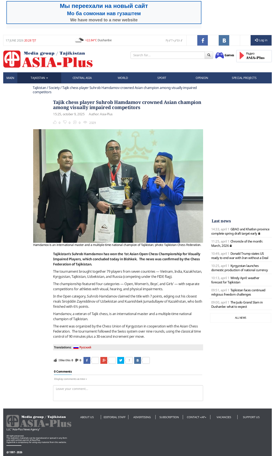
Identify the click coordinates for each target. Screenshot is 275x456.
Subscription (169, 417)
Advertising (142, 417)
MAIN (10, 78)
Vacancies (224, 417)
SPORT (161, 78)
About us (87, 417)
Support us (251, 417)
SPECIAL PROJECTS (244, 78)
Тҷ (172, 40)
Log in (261, 40)
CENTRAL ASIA (82, 78)
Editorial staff (115, 417)
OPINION (202, 78)
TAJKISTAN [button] (39, 78)
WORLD (123, 78)
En (178, 40)
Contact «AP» (196, 417)
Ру (167, 40)
